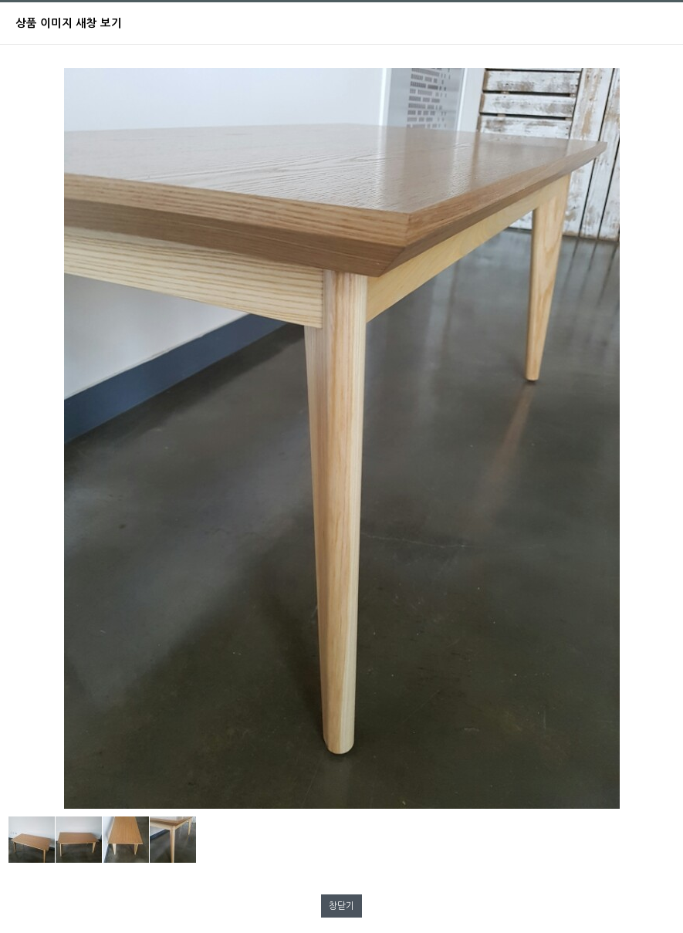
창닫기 (341, 906)
